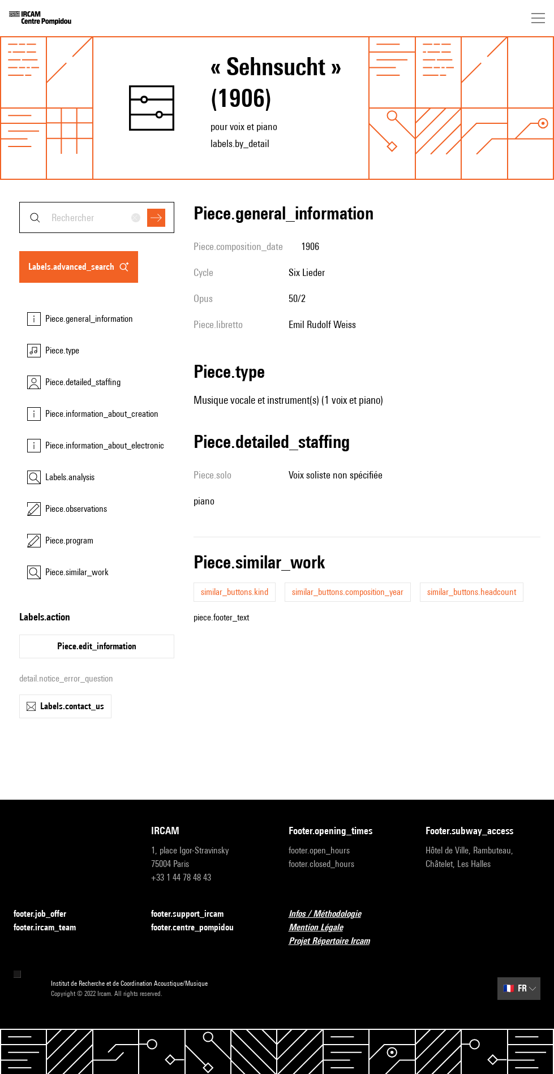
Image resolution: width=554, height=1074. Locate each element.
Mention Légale (323, 928)
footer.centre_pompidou (199, 928)
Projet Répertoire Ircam (336, 941)
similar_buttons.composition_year (347, 591)
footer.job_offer (47, 914)
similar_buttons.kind (234, 591)
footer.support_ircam (194, 914)
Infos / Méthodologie (332, 914)
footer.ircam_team (51, 928)
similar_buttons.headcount (471, 591)
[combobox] (96, 217)
